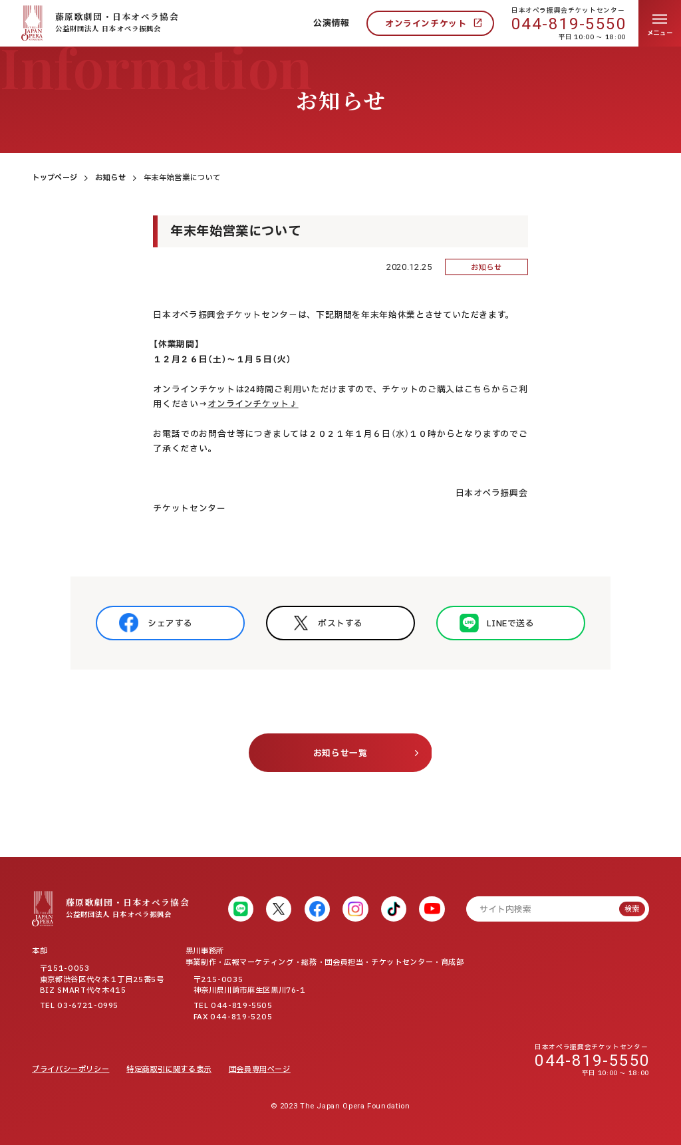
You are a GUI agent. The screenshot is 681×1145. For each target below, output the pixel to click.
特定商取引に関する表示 (168, 1069)
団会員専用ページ (260, 1069)
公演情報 (331, 23)
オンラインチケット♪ (252, 404)
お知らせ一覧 (340, 753)
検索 (631, 909)
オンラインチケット (426, 24)
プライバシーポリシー (70, 1069)
